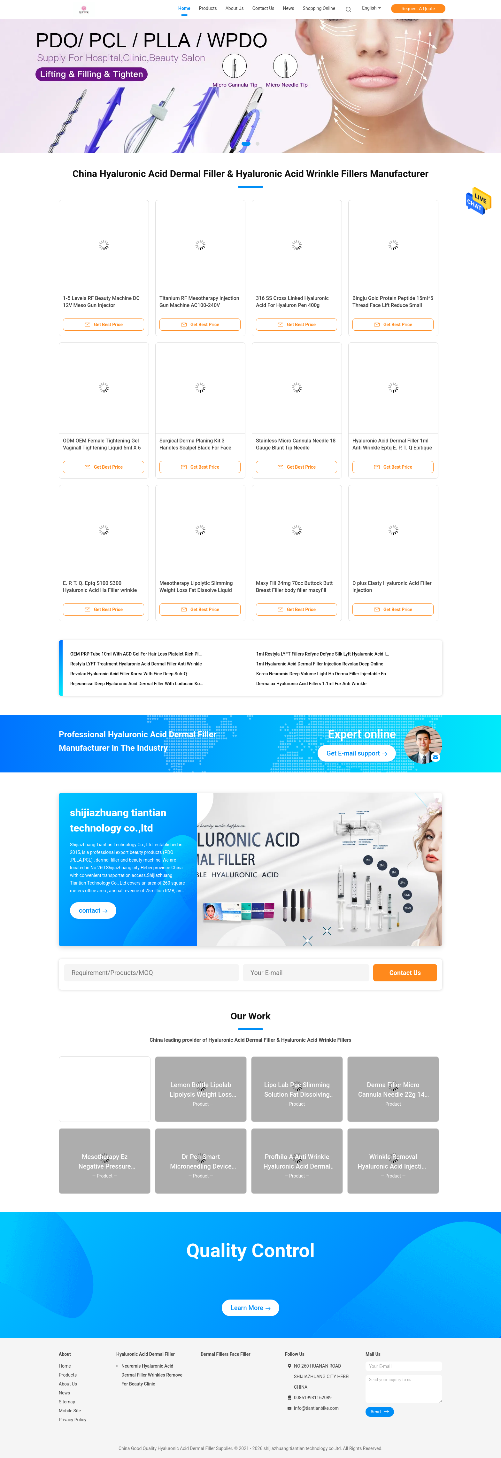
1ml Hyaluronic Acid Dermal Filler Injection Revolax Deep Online (319, 665)
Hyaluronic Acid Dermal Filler (145, 1354)
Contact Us (405, 973)
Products (68, 1374)
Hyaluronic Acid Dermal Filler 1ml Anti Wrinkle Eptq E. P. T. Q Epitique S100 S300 (392, 448)
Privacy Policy (72, 1419)
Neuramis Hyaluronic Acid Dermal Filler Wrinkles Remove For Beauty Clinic (151, 1374)
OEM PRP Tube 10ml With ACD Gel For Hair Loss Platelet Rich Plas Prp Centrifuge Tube (137, 655)
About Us (68, 1383)
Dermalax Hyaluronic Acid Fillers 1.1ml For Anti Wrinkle (311, 685)
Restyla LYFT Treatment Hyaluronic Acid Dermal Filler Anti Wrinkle (136, 665)
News (64, 1392)
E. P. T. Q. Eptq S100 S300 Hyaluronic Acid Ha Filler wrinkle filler (100, 590)
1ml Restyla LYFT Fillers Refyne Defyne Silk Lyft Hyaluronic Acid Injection (322, 655)
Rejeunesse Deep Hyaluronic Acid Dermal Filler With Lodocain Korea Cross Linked (137, 685)
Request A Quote (418, 8)
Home (65, 1366)
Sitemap (67, 1401)
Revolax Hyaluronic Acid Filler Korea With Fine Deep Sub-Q (128, 675)
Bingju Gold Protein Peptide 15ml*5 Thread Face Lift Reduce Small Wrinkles (392, 305)
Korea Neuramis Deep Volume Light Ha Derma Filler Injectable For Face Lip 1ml (322, 675)
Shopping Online (319, 8)
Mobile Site (70, 1410)
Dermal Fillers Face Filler (225, 1354)
